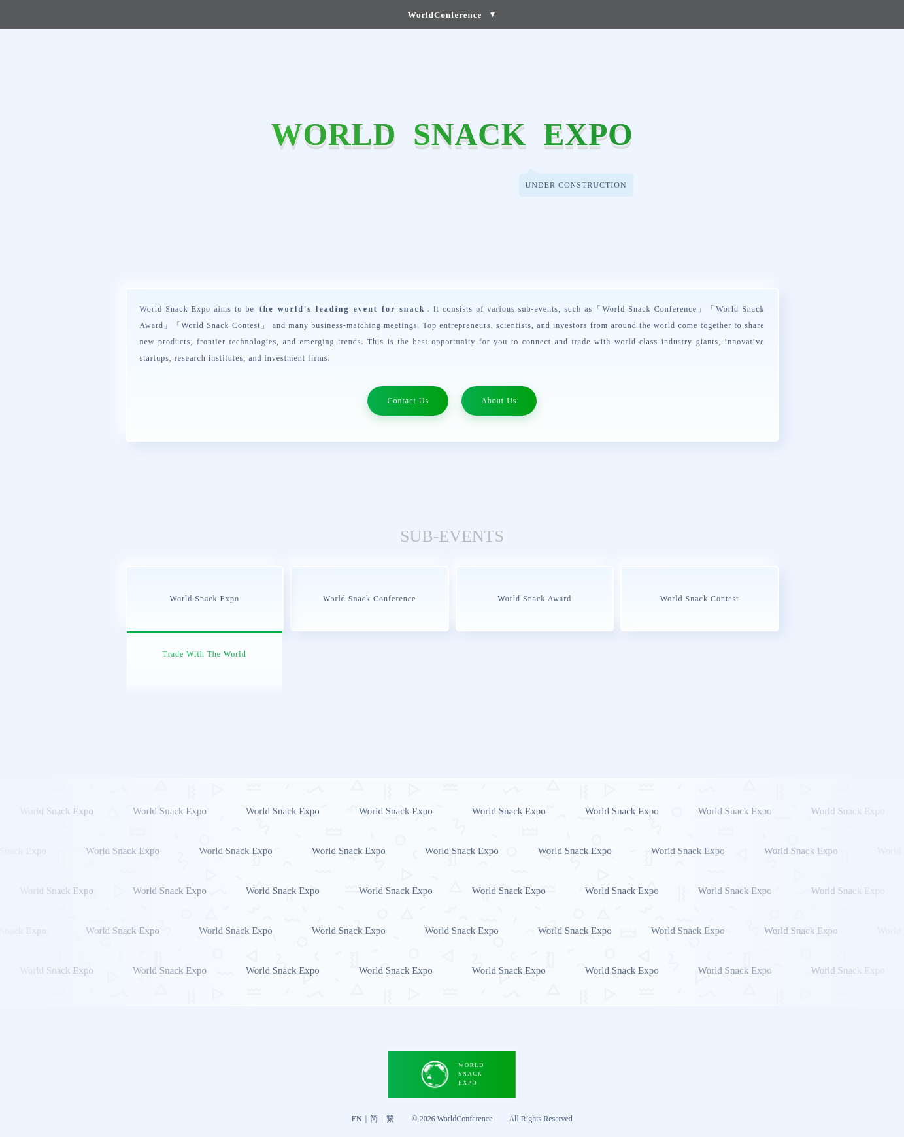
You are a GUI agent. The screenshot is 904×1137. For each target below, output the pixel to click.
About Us (498, 400)
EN (357, 1118)
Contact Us (408, 400)
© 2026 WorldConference (452, 1118)
